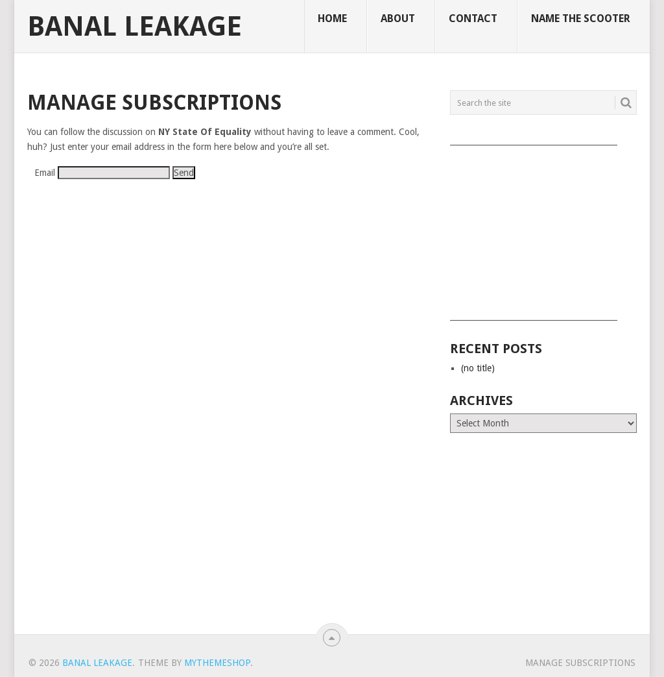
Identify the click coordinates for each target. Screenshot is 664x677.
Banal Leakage (134, 26)
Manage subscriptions (580, 663)
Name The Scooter (580, 18)
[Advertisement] (543, 228)
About (398, 18)
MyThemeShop (217, 663)
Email (44, 172)
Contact (473, 18)
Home (332, 18)
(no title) (478, 368)
